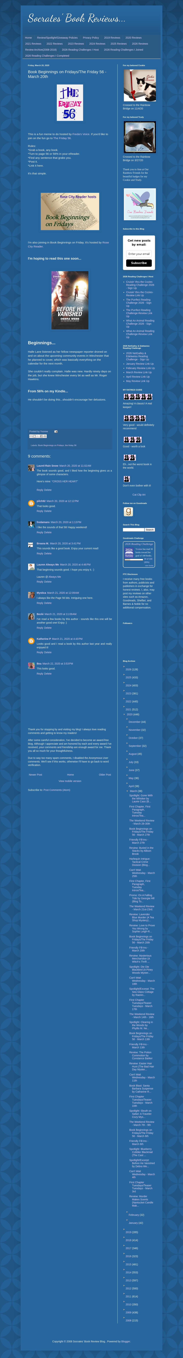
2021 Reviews (33, 43)
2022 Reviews (55, 43)
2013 (129, 1280)
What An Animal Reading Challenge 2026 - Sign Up (140, 323)
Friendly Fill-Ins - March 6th (138, 1143)
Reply (40, 489)
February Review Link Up (140, 368)
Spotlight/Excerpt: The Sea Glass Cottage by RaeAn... (141, 991)
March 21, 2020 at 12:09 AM (63, 592)
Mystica (41, 592)
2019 (129, 1232)
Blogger (125, 1341)
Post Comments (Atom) (57, 790)
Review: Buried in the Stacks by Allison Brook (141, 851)
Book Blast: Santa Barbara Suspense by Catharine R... (141, 1088)
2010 (129, 1304)
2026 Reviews (140, 43)
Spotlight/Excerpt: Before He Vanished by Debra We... (142, 1163)
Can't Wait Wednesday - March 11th (142, 1077)
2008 (129, 1320)
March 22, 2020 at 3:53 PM (58, 663)
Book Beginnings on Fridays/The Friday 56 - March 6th (141, 1133)
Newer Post (35, 774)
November (135, 729)
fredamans (43, 522)
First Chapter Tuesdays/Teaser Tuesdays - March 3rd (140, 1187)
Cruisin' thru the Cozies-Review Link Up (139, 294)
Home (28, 37)
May (131, 778)
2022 (129, 701)
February (134, 1214)
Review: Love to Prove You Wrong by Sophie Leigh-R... (142, 928)
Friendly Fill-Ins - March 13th (138, 1046)
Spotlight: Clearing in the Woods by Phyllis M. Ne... (141, 1025)
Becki (40, 614)
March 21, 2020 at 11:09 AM (60, 614)
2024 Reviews (97, 43)
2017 (129, 1248)
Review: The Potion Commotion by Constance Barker (140, 1055)
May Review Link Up (138, 381)
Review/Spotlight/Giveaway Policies (57, 37)
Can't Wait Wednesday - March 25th (142, 873)
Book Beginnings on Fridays (51, 445)
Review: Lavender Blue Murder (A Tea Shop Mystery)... (141, 917)
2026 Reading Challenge (139, 543)
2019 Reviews (112, 37)
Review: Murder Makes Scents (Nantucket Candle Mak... (141, 1201)
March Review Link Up (139, 372)
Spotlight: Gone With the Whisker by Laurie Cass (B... (141, 798)
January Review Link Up (140, 363)
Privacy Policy (91, 37)
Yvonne (139, 549)
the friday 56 (70, 445)
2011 (129, 1296)
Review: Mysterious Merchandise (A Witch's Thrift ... (140, 958)
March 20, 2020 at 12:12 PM (63, 501)
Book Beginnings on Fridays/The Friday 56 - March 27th (141, 831)
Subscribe (139, 263)
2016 (129, 1256)
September (135, 745)
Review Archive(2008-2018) (41, 49)
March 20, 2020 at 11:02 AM (75, 465)
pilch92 (41, 501)
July (131, 762)
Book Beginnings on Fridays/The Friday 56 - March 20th (141, 939)
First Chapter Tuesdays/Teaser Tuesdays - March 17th (140, 1004)
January (134, 1222)
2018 (129, 1240)
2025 (129, 677)
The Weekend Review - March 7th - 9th (141, 1123)
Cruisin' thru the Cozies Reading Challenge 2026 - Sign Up (140, 284)
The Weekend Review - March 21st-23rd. (141, 908)
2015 (129, 1264)
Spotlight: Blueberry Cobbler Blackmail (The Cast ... (141, 1152)
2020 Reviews (133, 37)
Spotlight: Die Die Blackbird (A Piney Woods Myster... (141, 969)
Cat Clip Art (139, 494)
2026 (129, 669)
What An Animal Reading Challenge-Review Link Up (140, 334)
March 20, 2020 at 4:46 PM (75, 564)
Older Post (105, 774)
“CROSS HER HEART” (65, 481)
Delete (48, 489)
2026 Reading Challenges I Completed (47, 55)
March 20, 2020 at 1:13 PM (66, 522)
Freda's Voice (81, 134)
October (134, 737)
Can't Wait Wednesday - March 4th (142, 1174)
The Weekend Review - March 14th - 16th (141, 1016)
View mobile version (70, 781)
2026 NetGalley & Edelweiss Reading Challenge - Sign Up (137, 356)
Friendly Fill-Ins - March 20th (138, 949)
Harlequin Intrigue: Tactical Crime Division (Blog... (139, 861)
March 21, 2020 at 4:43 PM (67, 638)
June (132, 770)
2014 (129, 1272)
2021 (129, 709)
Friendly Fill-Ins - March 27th (138, 841)
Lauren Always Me (48, 564)
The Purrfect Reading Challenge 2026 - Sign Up (139, 302)
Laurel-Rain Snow (47, 465)
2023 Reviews (76, 43)
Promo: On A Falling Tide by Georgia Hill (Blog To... (141, 898)
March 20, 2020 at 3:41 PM (65, 543)
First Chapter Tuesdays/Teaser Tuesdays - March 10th (140, 1101)
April (132, 786)
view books (149, 566)
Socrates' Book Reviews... (77, 17)
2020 (130, 714)
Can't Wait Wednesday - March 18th (142, 980)
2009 (129, 1312)
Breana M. (43, 543)
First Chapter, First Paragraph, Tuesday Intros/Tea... (139, 811)
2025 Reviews (119, 43)
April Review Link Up (138, 376)
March (134, 791)
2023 (129, 693)
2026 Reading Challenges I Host (80, 49)
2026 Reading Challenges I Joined (123, 49)
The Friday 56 (62, 138)
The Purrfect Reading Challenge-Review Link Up (139, 313)
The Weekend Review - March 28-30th (141, 822)
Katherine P (44, 638)
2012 (129, 1288)
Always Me (55, 576)
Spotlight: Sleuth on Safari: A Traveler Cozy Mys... (140, 1113)
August (133, 753)
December (135, 721)
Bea (39, 663)
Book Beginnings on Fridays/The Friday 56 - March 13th (141, 1036)
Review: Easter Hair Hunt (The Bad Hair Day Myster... (141, 1066)
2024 (129, 685)
